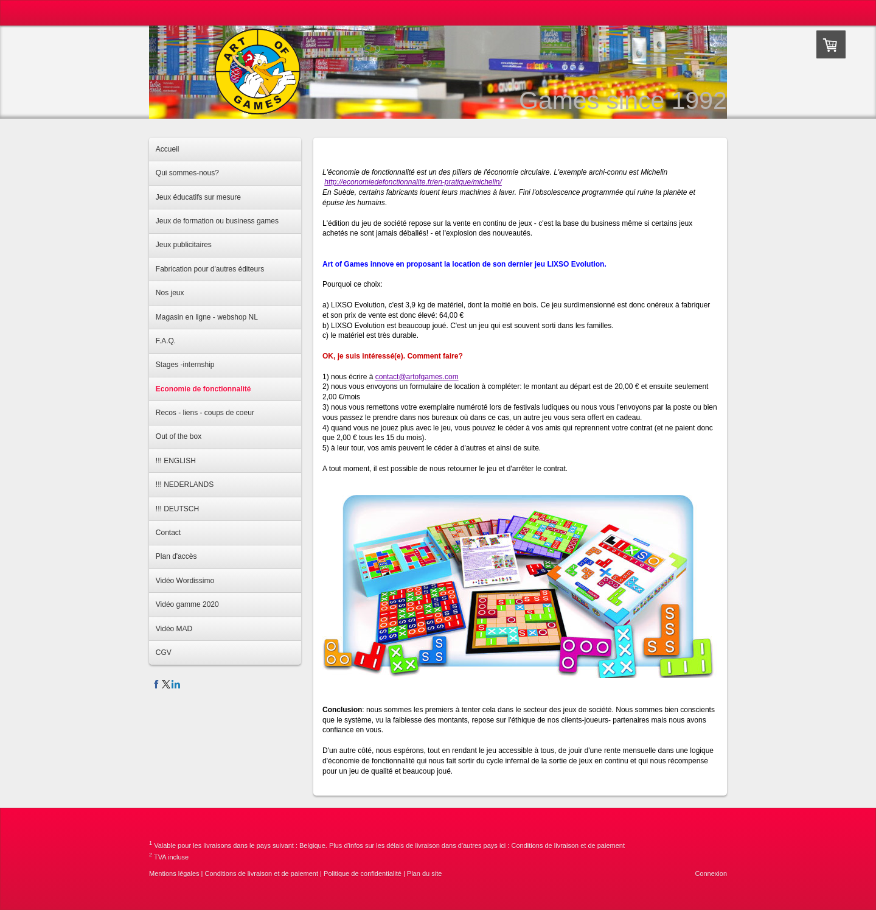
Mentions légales (174, 873)
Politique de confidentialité (362, 873)
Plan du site (424, 873)
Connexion (711, 873)
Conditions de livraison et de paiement (568, 845)
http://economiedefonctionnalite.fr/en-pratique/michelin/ (413, 182)
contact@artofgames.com (417, 377)
